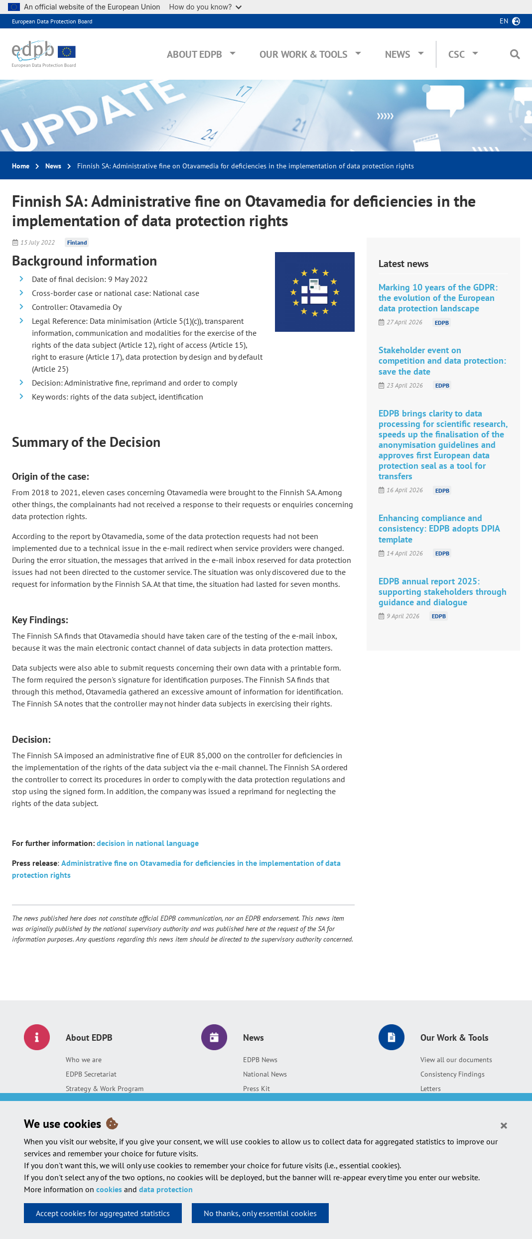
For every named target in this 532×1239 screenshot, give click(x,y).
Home (20, 165)
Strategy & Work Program (104, 1088)
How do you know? (205, 6)
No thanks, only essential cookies (260, 1213)
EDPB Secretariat (91, 1074)
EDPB (442, 322)
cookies (109, 1189)
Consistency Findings (452, 1074)
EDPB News (260, 1059)
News (397, 54)
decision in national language (148, 843)
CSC (456, 54)
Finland (77, 242)
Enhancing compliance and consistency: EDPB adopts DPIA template (439, 528)
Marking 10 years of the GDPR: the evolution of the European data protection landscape (438, 297)
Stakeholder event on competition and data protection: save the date (442, 360)
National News (265, 1074)
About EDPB (194, 54)
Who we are (84, 1059)
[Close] (504, 1125)
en (504, 20)
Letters (430, 1088)
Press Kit (256, 1088)
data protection (166, 1189)
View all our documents (456, 1059)
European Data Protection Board (52, 21)
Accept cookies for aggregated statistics (103, 1213)
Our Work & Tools (304, 54)
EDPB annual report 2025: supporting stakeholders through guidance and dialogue (443, 591)
